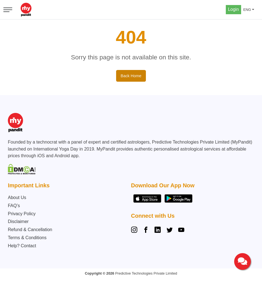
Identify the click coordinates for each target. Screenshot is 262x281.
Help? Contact (22, 245)
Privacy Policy (22, 213)
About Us (17, 197)
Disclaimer (18, 221)
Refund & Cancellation (30, 229)
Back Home (131, 76)
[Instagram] (135, 230)
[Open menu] (7, 10)
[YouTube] (181, 230)
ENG (247, 10)
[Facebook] (146, 230)
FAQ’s (14, 205)
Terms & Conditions (27, 237)
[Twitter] (169, 230)
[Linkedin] (157, 230)
